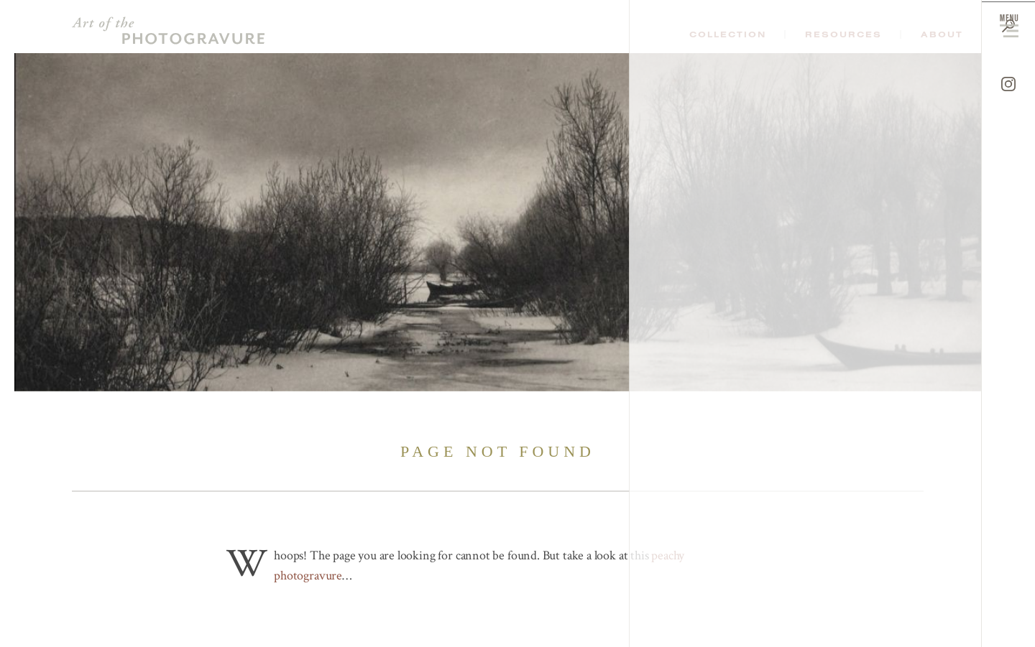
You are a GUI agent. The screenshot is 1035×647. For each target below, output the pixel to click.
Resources (843, 34)
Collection (727, 34)
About (942, 34)
